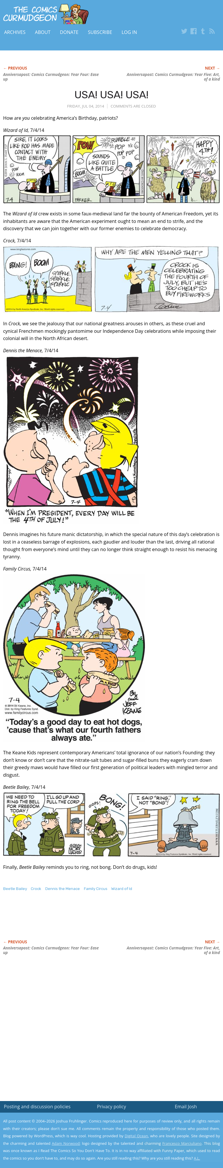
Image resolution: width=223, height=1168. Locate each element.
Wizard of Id (121, 889)
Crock (36, 889)
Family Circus (95, 889)
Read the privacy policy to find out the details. (171, 1131)
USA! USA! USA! (111, 94)
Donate (69, 32)
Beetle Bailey (15, 889)
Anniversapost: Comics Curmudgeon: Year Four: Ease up (51, 77)
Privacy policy (111, 1106)
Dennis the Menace (62, 889)
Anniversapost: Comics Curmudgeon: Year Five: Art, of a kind (173, 77)
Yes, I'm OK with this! (174, 1146)
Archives (15, 32)
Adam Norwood (66, 1143)
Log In (129, 32)
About (42, 32)
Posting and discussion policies (37, 1106)
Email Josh (186, 1106)
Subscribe (100, 32)
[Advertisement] (71, 921)
